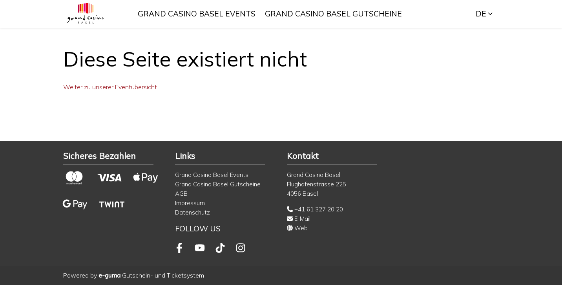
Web (297, 228)
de (481, 13)
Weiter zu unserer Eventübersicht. (110, 87)
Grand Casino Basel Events (197, 13)
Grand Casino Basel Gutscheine (334, 13)
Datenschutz (192, 212)
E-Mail (298, 218)
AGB (181, 193)
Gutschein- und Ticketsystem (151, 275)
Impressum (190, 203)
